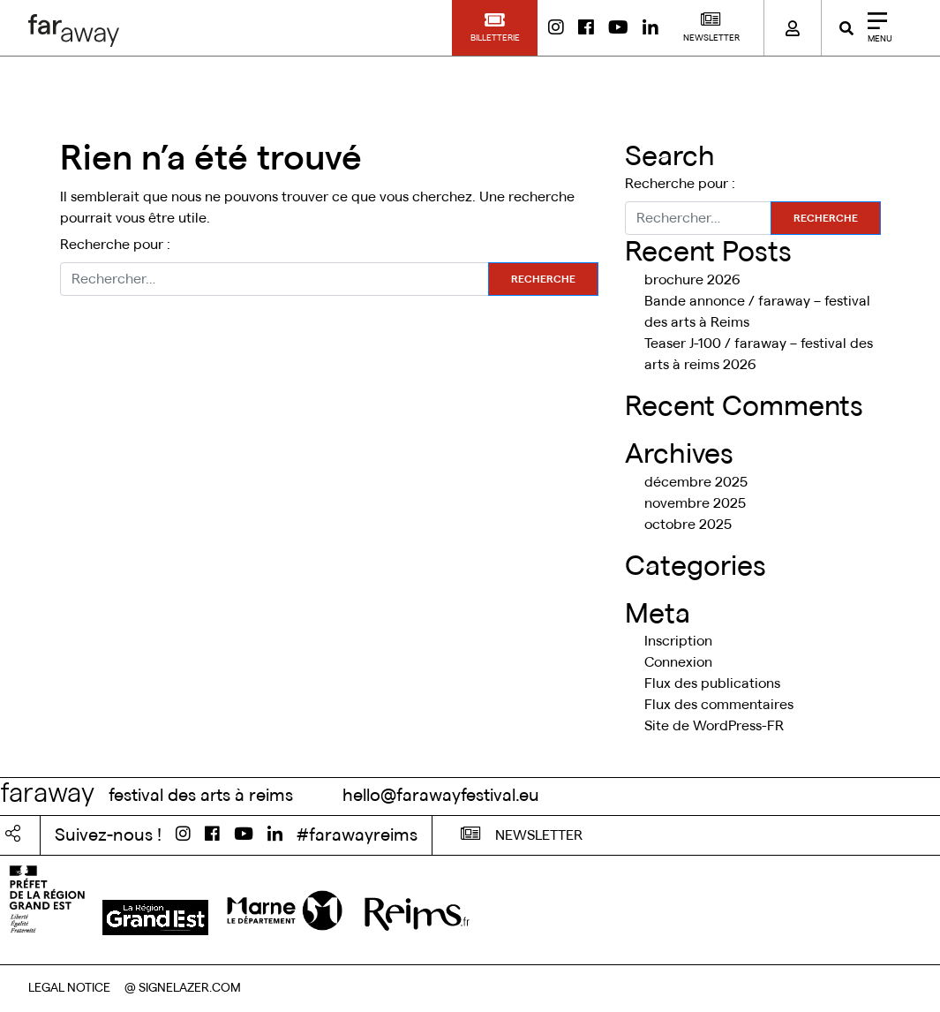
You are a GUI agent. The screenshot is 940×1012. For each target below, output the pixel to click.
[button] (495, 28)
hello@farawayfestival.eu (440, 795)
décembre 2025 (696, 482)
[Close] (874, 27)
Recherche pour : (115, 245)
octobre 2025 (688, 524)
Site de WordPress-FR (714, 726)
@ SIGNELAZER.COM (182, 988)
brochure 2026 (692, 280)
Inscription (678, 641)
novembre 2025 (695, 503)
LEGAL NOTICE (69, 988)
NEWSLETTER (522, 833)
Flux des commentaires (718, 705)
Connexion (678, 662)
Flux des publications (712, 683)
